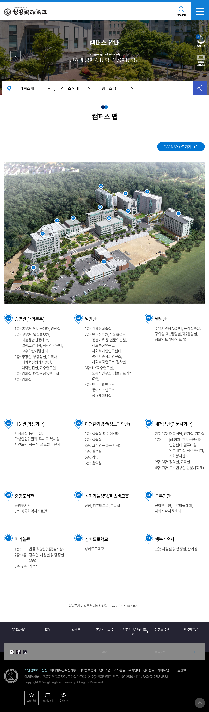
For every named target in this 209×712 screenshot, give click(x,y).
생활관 (47, 629)
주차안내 (134, 670)
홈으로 (9, 88)
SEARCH (181, 15)
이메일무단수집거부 (63, 670)
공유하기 (200, 88)
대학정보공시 (87, 670)
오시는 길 (119, 670)
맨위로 (200, 703)
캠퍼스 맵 (109, 88)
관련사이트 (159, 652)
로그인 (181, 670)
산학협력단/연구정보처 (133, 631)
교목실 (76, 629)
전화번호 (148, 670)
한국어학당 (190, 629)
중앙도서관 (18, 629)
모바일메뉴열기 (200, 11)
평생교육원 (162, 629)
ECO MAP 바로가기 (177, 146)
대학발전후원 (15, 56)
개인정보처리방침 (35, 670)
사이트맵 (163, 670)
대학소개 (27, 88)
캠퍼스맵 (104, 670)
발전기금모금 (104, 629)
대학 (103, 652)
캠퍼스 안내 (70, 88)
